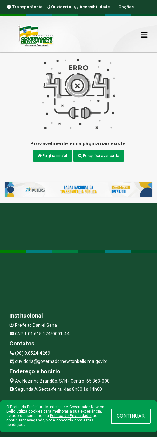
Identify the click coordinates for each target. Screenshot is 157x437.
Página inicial (52, 155)
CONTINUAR (131, 416)
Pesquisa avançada (98, 155)
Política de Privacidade (70, 416)
